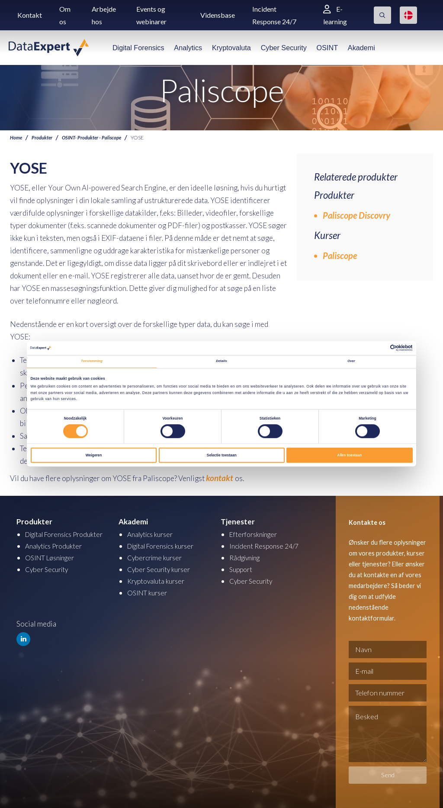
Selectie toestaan (222, 456)
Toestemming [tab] (92, 361)
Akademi (361, 48)
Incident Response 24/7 (267, 544)
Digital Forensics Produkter (52, 538)
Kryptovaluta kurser (158, 579)
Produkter (44, 137)
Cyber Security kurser (161, 567)
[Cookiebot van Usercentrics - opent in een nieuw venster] (375, 347)
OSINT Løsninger (53, 566)
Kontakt (29, 15)
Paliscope (340, 255)
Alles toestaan (349, 456)
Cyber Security (284, 48)
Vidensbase (217, 15)
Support (242, 567)
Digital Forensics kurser (165, 544)
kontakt (219, 477)
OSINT (327, 48)
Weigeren (94, 456)
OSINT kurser (149, 591)
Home (16, 137)
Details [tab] (221, 361)
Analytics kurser (153, 532)
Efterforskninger (256, 532)
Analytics (188, 48)
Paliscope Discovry (356, 215)
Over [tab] (351, 361)
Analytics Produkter (57, 554)
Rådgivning (246, 556)
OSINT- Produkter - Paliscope (97, 137)
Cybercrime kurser (157, 556)
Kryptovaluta (231, 48)
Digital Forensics (138, 48)
